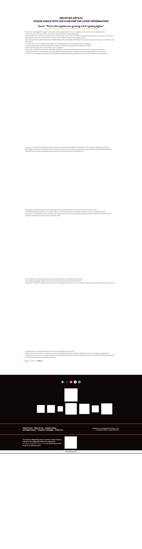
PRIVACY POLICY (28, 428)
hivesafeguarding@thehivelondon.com (33, 443)
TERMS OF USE (38, 428)
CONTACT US (59, 430)
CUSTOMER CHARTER (29, 430)
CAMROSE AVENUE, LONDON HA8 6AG (107, 430)
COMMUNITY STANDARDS (45, 430)
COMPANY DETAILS (50, 428)
